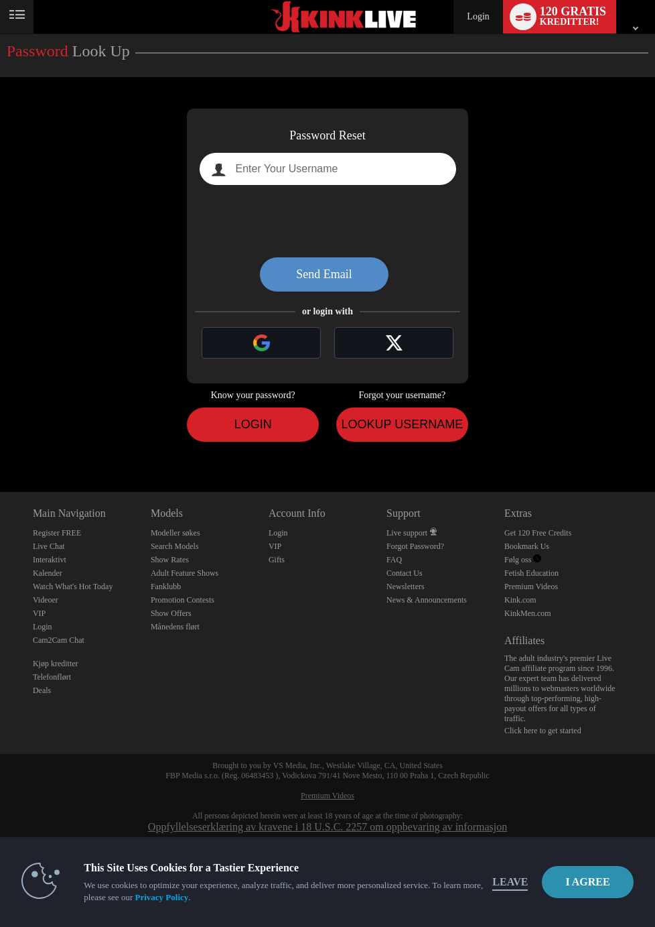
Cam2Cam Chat (58, 640)
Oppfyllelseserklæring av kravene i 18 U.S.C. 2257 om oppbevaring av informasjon (327, 826)
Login (478, 16)
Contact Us (404, 573)
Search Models (175, 546)
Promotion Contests (182, 600)
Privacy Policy (161, 897)
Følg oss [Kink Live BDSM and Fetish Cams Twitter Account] (522, 559)
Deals (42, 690)
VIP (39, 613)
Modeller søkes (175, 533)
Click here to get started (542, 730)
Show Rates (170, 559)
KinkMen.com (527, 613)
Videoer (45, 600)
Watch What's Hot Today (73, 586)
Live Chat (49, 546)
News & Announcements (426, 600)
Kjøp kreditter (55, 663)
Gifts (277, 559)
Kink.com (520, 600)
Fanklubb (166, 586)
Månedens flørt (175, 626)
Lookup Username (402, 424)
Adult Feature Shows (184, 573)
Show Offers (171, 613)
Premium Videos (531, 586)
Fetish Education (531, 573)
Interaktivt (49, 559)
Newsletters (405, 586)
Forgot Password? (415, 546)
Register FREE (57, 533)
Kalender (47, 573)
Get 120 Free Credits (537, 533)
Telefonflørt (52, 677)
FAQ (394, 559)
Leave (510, 881)
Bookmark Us (526, 546)
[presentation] (327, 221)
